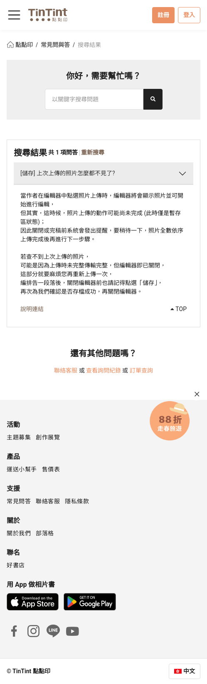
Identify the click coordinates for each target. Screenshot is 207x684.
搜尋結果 (89, 45)
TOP (178, 309)
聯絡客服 (65, 370)
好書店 (16, 565)
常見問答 (19, 501)
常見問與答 (56, 45)
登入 (189, 15)
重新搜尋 (92, 152)
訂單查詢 (141, 370)
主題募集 (19, 437)
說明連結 (32, 309)
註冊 (163, 15)
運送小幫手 (22, 469)
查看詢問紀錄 (103, 370)
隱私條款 (77, 501)
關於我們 (19, 533)
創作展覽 (48, 437)
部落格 (45, 533)
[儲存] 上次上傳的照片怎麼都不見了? (67, 173)
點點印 (20, 45)
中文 (189, 671)
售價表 (51, 469)
